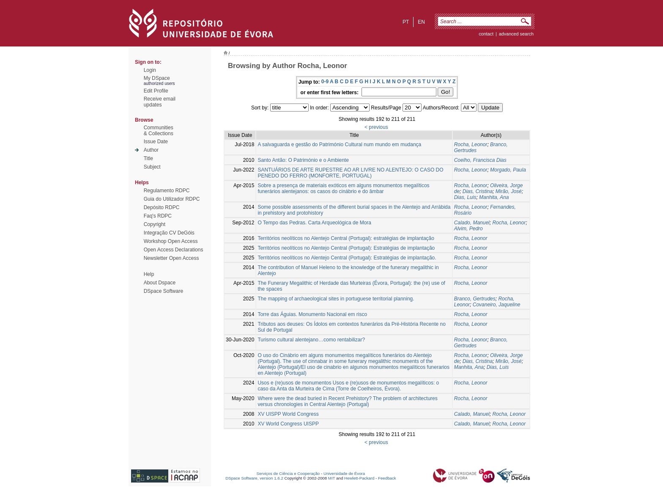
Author (151, 150)
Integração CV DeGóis (169, 233)
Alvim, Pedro (468, 229)
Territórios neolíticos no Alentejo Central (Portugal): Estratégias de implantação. (347, 258)
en (421, 22)
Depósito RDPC (162, 207)
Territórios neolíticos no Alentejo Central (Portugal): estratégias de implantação (346, 238)
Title (148, 158)
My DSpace (157, 78)
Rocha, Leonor (471, 144)
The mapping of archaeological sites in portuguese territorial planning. (336, 299)
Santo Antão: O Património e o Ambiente (303, 160)
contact (486, 33)
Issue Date (156, 142)
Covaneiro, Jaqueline (497, 305)
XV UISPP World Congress (288, 414)
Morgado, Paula (508, 170)
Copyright (154, 224)
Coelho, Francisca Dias (480, 160)
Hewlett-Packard (359, 478)
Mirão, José (509, 191)
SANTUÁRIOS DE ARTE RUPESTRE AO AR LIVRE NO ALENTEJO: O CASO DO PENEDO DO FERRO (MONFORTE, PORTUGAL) (350, 173)
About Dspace (159, 283)
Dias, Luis (465, 197)
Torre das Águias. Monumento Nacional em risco (312, 314)
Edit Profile (156, 91)
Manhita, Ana (494, 197)
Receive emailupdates (159, 102)
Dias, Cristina (478, 191)
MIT (331, 478)
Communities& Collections (158, 130)
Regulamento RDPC (167, 191)
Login (150, 70)
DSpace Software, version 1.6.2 (254, 478)
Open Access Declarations (173, 250)
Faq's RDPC (158, 216)
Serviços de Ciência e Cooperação (288, 473)
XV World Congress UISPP (288, 424)
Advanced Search (516, 33)
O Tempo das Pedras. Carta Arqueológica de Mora (314, 223)
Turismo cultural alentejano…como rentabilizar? (311, 340)
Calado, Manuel (472, 223)
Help (149, 274)
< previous (376, 127)
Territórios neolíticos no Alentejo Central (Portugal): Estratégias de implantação (346, 248)
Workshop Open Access (171, 241)
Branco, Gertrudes (475, 299)
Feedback (387, 478)
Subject (152, 167)
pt (406, 22)
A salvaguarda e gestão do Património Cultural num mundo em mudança (339, 144)
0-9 (325, 82)
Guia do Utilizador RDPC (172, 199)
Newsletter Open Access (171, 258)
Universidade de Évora (344, 473)
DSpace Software (163, 291)
